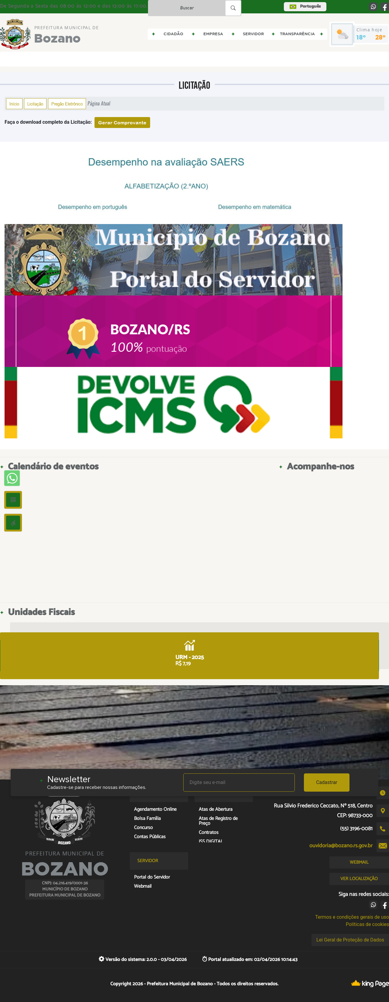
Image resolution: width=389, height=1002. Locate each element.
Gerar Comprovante (122, 122)
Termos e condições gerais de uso (352, 917)
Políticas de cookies (367, 924)
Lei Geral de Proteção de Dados (350, 940)
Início (14, 104)
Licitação (35, 104)
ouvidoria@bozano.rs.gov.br (341, 845)
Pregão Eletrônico (67, 104)
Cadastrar (326, 782)
